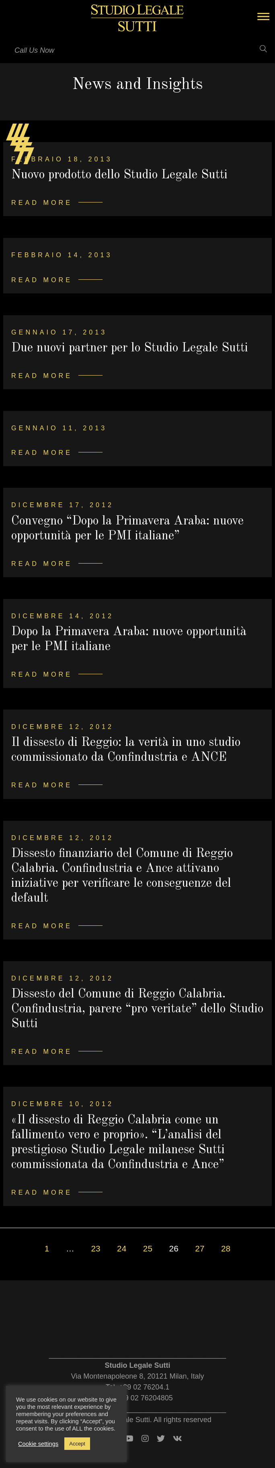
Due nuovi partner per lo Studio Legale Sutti (129, 348)
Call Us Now (34, 50)
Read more (41, 202)
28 (225, 1248)
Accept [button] (77, 1444)
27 (199, 1248)
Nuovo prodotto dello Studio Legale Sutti (119, 175)
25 (147, 1248)
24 (121, 1248)
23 (95, 1248)
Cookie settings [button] (38, 1444)
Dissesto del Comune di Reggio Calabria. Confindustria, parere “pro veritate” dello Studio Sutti (137, 1009)
